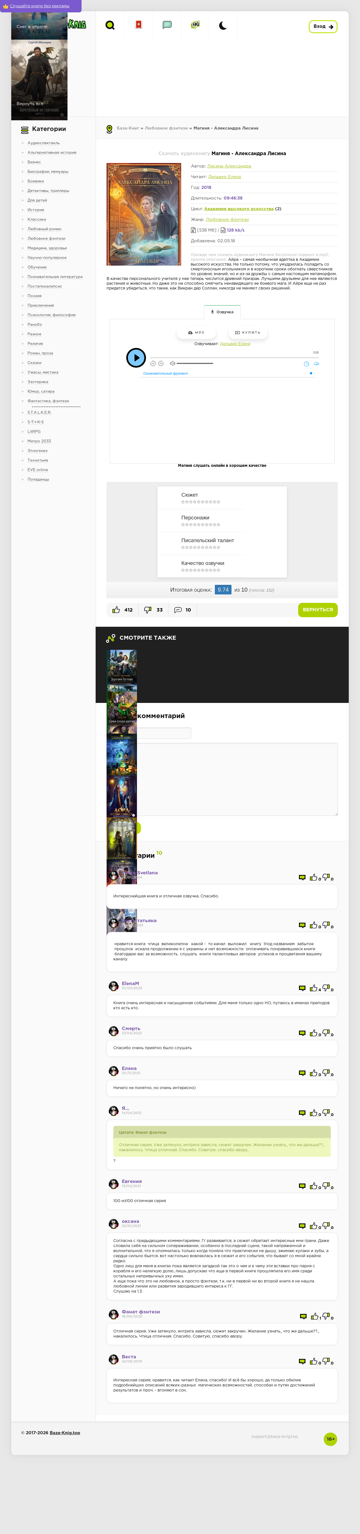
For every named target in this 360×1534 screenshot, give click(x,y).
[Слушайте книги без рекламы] (41, 6)
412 (122, 609)
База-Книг (128, 128)
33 (153, 610)
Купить (248, 332)
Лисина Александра (229, 166)
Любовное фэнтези (166, 128)
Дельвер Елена (224, 177)
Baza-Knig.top (65, 1433)
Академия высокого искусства (239, 209)
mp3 (196, 332)
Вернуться (318, 610)
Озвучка (225, 312)
